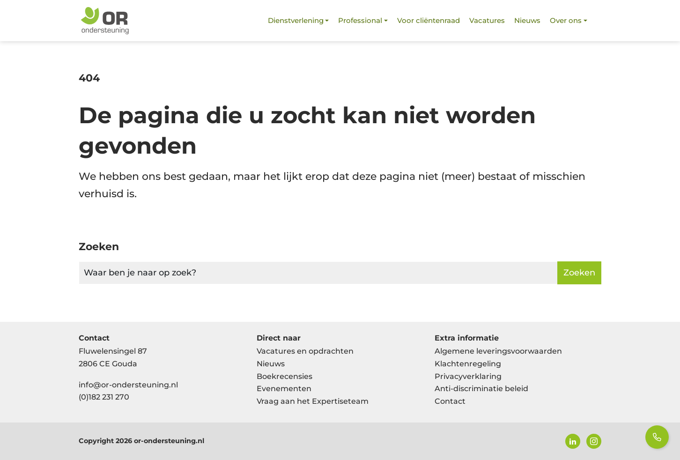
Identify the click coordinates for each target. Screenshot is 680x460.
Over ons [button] (566, 20)
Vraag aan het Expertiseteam (313, 401)
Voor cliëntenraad (428, 20)
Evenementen (284, 388)
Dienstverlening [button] (296, 20)
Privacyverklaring (468, 376)
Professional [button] (360, 20)
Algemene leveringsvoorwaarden (498, 351)
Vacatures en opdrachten (305, 351)
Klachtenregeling (468, 363)
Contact (450, 401)
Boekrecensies (284, 376)
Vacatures (487, 20)
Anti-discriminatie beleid (481, 388)
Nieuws (527, 20)
